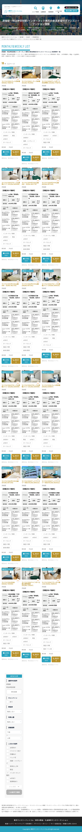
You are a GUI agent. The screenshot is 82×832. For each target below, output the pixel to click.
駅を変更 (14, 692)
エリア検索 (35, 12)
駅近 (11, 769)
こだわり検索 (58, 11)
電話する (17, 153)
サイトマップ (19, 823)
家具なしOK (14, 766)
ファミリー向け (15, 751)
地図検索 (50, 12)
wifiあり (12, 778)
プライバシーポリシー (41, 823)
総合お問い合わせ (71, 11)
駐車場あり (14, 781)
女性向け (13, 748)
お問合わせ (7, 153)
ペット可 (13, 757)
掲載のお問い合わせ (70, 823)
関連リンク (9, 823)
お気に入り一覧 (72, 7)
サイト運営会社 (56, 823)
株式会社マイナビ (13, 158)
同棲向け (13, 754)
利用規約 (29, 823)
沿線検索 (43, 12)
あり (11, 702)
